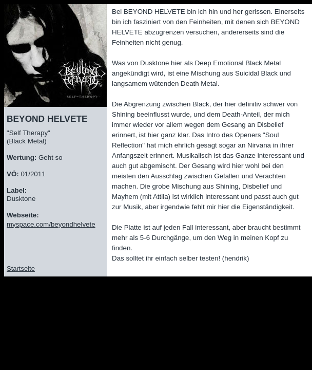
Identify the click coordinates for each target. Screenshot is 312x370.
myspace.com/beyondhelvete (51, 224)
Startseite (21, 268)
